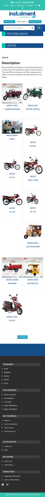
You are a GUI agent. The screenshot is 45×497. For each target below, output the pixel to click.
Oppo (5, 383)
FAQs (5, 450)
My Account (7, 461)
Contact (29, 5)
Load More (22, 337)
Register (20, 5)
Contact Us (7, 446)
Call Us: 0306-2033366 (10, 480)
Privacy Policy (7, 428)
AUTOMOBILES (8, 398)
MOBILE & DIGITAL (9, 395)
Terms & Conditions (9, 424)
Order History (7, 465)
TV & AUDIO (7, 402)
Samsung (6, 372)
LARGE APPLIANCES (9, 406)
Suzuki (5, 376)
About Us (6, 420)
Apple (5, 369)
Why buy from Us (8, 431)
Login (12, 5)
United (5, 380)
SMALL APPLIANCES (9, 409)
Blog (6, 5)
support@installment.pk (11, 476)
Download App (35, 21)
